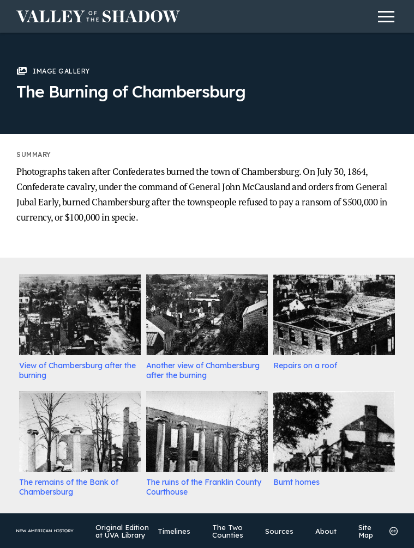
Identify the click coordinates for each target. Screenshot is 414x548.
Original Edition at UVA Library (122, 531)
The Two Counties (227, 531)
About (326, 531)
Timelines (174, 531)
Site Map (365, 531)
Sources (279, 531)
